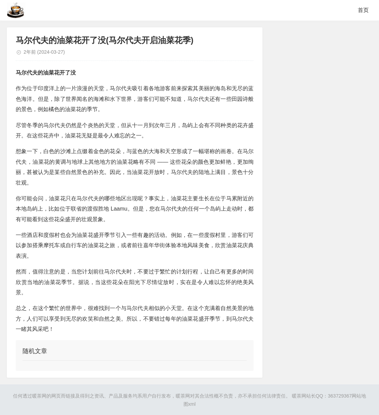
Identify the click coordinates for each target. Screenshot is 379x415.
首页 (363, 10)
